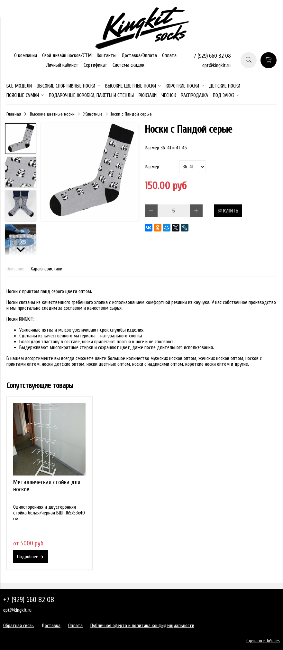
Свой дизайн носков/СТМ (67, 55)
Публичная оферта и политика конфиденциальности (142, 625)
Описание (15, 269)
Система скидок (128, 65)
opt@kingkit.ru (216, 65)
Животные (93, 114)
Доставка (50, 625)
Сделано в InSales (263, 641)
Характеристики (46, 269)
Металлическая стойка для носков (46, 486)
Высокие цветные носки (52, 114)
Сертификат (95, 65)
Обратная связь (18, 625)
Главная (13, 114)
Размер (152, 167)
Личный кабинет (62, 65)
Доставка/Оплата (139, 55)
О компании (25, 55)
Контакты (106, 55)
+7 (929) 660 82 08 (211, 55)
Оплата (169, 55)
